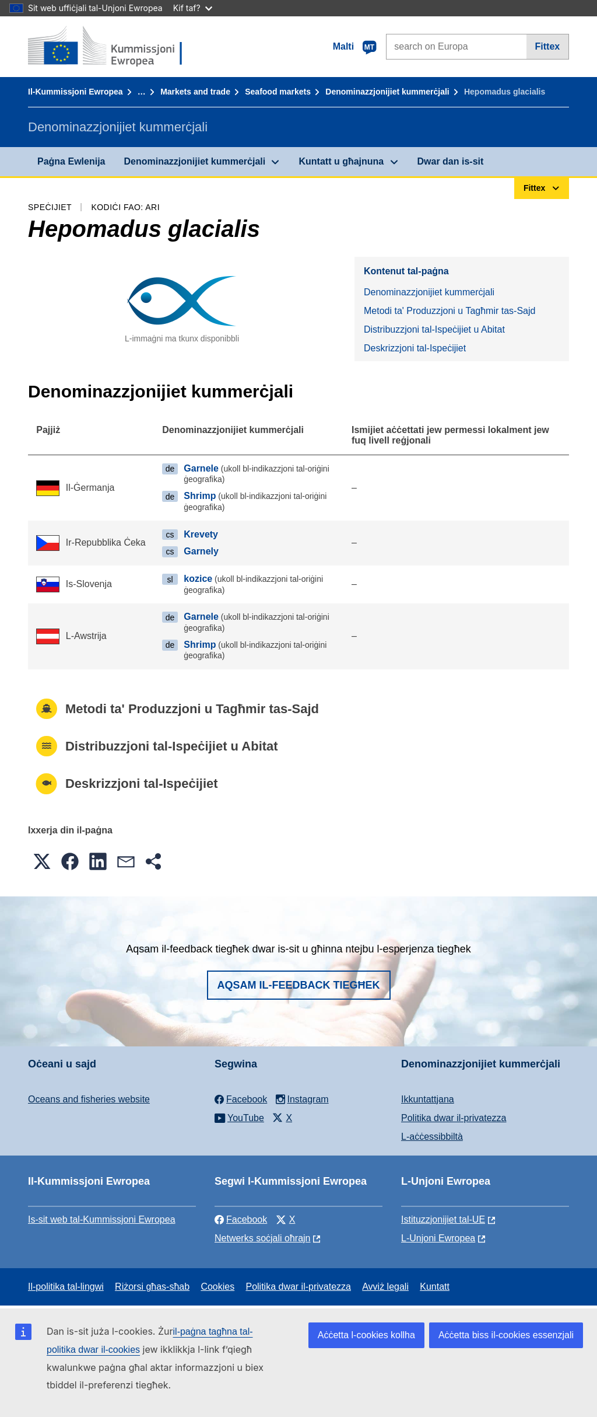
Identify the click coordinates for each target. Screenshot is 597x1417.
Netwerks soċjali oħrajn (263, 1238)
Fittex (547, 46)
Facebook (241, 1219)
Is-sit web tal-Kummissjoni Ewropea (101, 1219)
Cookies (217, 1287)
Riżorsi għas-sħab (152, 1287)
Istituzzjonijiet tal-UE (443, 1219)
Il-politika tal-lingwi (66, 1287)
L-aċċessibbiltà (432, 1137)
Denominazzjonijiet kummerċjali (387, 91)
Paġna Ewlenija (71, 161)
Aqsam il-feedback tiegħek (298, 985)
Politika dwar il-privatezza (454, 1118)
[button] (42, 861)
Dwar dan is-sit (450, 161)
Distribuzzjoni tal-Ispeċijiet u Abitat (434, 329)
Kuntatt (434, 1287)
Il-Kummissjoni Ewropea (75, 91)
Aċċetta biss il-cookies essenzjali (506, 1335)
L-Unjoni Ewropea (438, 1238)
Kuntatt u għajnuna (341, 161)
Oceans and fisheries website (89, 1099)
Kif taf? (192, 8)
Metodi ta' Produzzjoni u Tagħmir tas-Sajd (449, 311)
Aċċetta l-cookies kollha (366, 1335)
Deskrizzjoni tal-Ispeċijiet (415, 348)
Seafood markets (278, 91)
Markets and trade (195, 91)
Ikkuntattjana (427, 1099)
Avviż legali (385, 1287)
